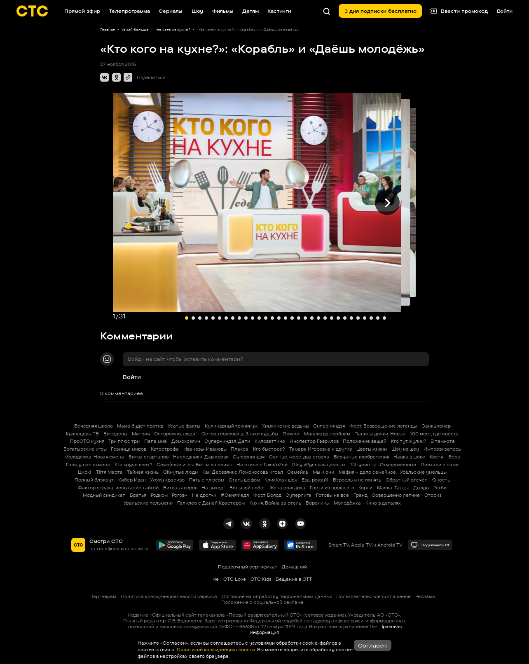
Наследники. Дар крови (201, 457)
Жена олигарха (287, 488)
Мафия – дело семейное (367, 472)
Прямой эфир (82, 11)
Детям (250, 11)
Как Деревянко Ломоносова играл (242, 472)
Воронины (318, 503)
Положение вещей (364, 441)
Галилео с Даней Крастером (211, 503)
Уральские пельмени (148, 503)
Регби (440, 488)
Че (216, 579)
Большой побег (247, 488)
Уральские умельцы (423, 472)
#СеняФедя (235, 495)
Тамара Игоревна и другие (320, 449)
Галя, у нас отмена (88, 465)
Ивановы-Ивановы (205, 449)
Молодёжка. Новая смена (94, 457)
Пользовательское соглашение (373, 596)
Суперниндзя (329, 426)
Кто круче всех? (133, 465)
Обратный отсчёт (406, 480)
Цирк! (84, 472)
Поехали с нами (440, 465)
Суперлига (298, 495)
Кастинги (279, 11)
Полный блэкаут (94, 480)
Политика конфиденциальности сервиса (169, 596)
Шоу (198, 11)
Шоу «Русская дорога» (319, 465)
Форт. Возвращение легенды (383, 426)
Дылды (421, 488)
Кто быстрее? (269, 449)
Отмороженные (398, 465)
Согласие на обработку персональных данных (277, 596)
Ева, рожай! (315, 480)
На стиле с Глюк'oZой (262, 465)
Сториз (433, 495)
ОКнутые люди (180, 472)
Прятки (291, 434)
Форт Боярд (267, 495)
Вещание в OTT (294, 579)
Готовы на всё (332, 495)
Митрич (141, 434)
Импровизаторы (442, 449)
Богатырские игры (85, 449)
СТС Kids (261, 579)
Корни (365, 488)
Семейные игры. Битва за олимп (194, 465)
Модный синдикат (104, 495)
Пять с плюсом (206, 480)
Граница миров (128, 449)
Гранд (360, 495)
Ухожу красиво (167, 480)
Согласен (372, 645)
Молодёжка (347, 503)
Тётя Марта (109, 472)
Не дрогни (204, 495)
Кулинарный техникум (231, 426)
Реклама (425, 596)
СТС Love (234, 579)
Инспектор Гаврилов (314, 441)
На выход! (213, 488)
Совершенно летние (396, 495)
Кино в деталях (383, 503)
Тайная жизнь (143, 472)
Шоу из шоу (405, 449)
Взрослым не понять (357, 480)
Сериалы (171, 11)
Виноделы (115, 434)
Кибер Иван (132, 480)
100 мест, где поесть (434, 434)
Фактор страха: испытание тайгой (118, 488)
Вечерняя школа (93, 426)
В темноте (443, 441)
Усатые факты (184, 426)
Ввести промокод (459, 11)
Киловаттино (270, 441)
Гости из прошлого (332, 488)
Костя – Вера (445, 457)
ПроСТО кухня (87, 441)
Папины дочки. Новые (379, 434)
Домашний (294, 567)
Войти (132, 377)
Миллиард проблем (327, 434)
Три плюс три (124, 441)
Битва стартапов (149, 457)
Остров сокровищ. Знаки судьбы (239, 434)
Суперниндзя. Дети (227, 441)
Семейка (297, 472)
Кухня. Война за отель (275, 503)
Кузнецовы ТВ (82, 434)
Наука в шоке (409, 457)
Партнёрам (102, 596)
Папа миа (155, 441)
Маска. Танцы (393, 488)
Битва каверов (180, 488)
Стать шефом (244, 480)
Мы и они (323, 472)
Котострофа (165, 449)
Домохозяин (185, 441)
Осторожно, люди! (175, 434)
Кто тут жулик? (408, 441)
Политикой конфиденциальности (215, 649)
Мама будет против (140, 426)
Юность (440, 480)
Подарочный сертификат (247, 567)
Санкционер (436, 426)
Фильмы (223, 11)
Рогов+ (179, 495)
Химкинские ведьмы (285, 426)
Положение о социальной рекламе (262, 602)
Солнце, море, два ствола (299, 457)
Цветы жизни (371, 449)
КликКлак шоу (280, 480)
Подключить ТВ (430, 544)
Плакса (239, 449)
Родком (159, 495)
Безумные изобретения (361, 457)
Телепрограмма (129, 11)
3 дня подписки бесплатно (380, 11)
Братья (138, 495)
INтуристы (363, 465)
